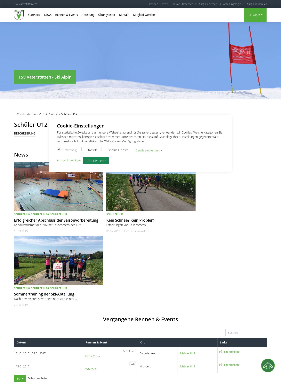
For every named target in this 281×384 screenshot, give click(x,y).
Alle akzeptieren (96, 160)
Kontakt (175, 4)
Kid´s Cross (92, 287)
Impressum (226, 376)
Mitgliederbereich (257, 4)
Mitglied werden (208, 4)
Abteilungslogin (232, 4)
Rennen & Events (158, 4)
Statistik (89, 149)
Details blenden (147, 150)
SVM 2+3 (90, 300)
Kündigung (260, 376)
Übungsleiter (106, 15)
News (48, 15)
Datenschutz (189, 4)
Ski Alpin (254, 15)
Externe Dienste (114, 149)
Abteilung (88, 15)
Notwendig (67, 149)
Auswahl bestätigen (69, 160)
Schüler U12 (187, 284)
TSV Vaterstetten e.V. (25, 4)
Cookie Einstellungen (191, 376)
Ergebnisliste (231, 282)
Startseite (34, 15)
